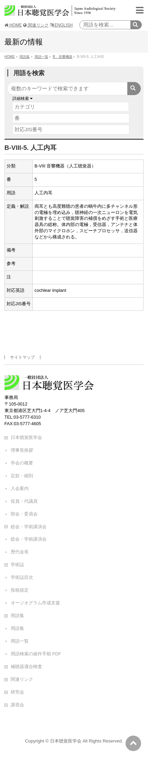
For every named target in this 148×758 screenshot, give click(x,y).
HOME (13, 25)
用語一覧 (20, 641)
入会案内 (20, 488)
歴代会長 (20, 551)
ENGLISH (61, 25)
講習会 (17, 704)
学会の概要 (22, 462)
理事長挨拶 (22, 450)
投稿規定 (20, 590)
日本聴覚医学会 (26, 437)
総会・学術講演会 (29, 526)
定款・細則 (22, 475)
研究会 (17, 692)
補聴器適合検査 (26, 666)
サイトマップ (22, 357)
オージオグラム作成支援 (35, 602)
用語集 (17, 615)
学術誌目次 (22, 577)
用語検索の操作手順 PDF (36, 653)
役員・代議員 (24, 501)
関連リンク (35, 25)
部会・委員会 (24, 513)
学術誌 (17, 564)
